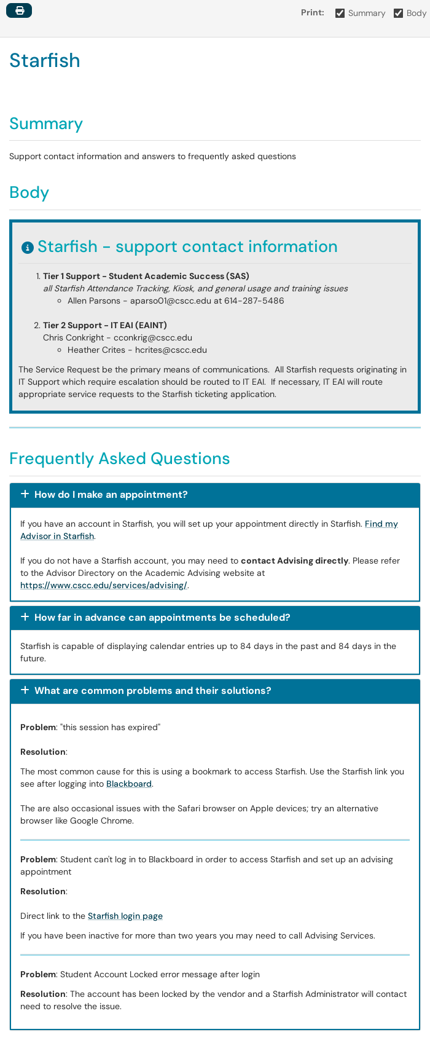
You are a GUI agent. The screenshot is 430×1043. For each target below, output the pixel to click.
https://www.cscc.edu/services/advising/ (103, 585)
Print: (312, 12)
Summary (361, 12)
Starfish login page (125, 915)
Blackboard (129, 783)
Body (410, 12)
